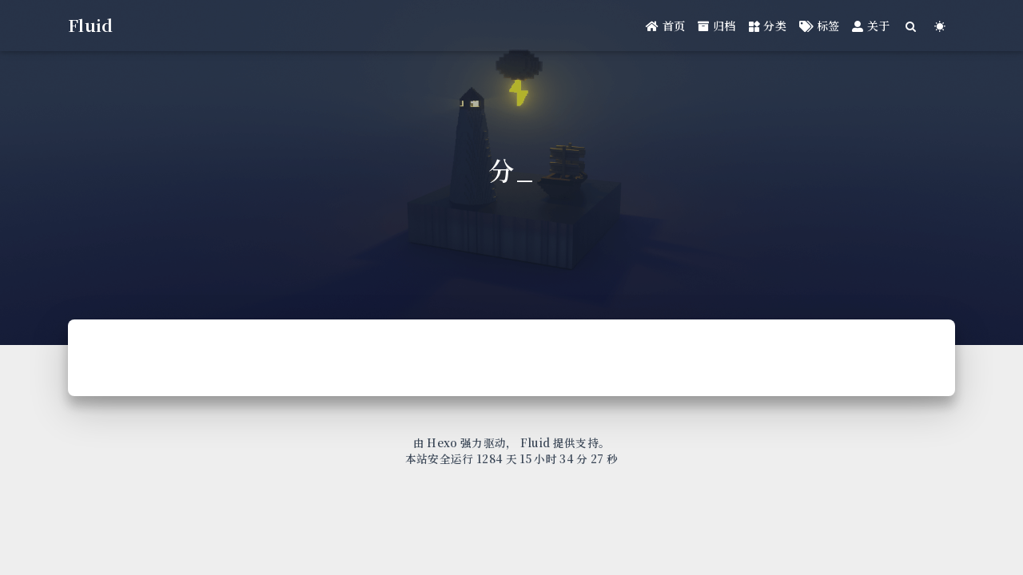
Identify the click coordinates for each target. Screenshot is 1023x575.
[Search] (911, 26)
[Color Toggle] (940, 26)
